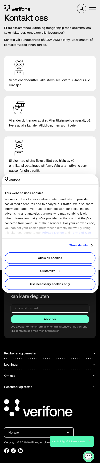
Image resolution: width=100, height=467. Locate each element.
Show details (78, 245)
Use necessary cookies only (50, 284)
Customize (50, 271)
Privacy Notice (53, 232)
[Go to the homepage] (38, 408)
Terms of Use (81, 232)
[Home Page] (17, 9)
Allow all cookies (50, 258)
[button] (92, 8)
